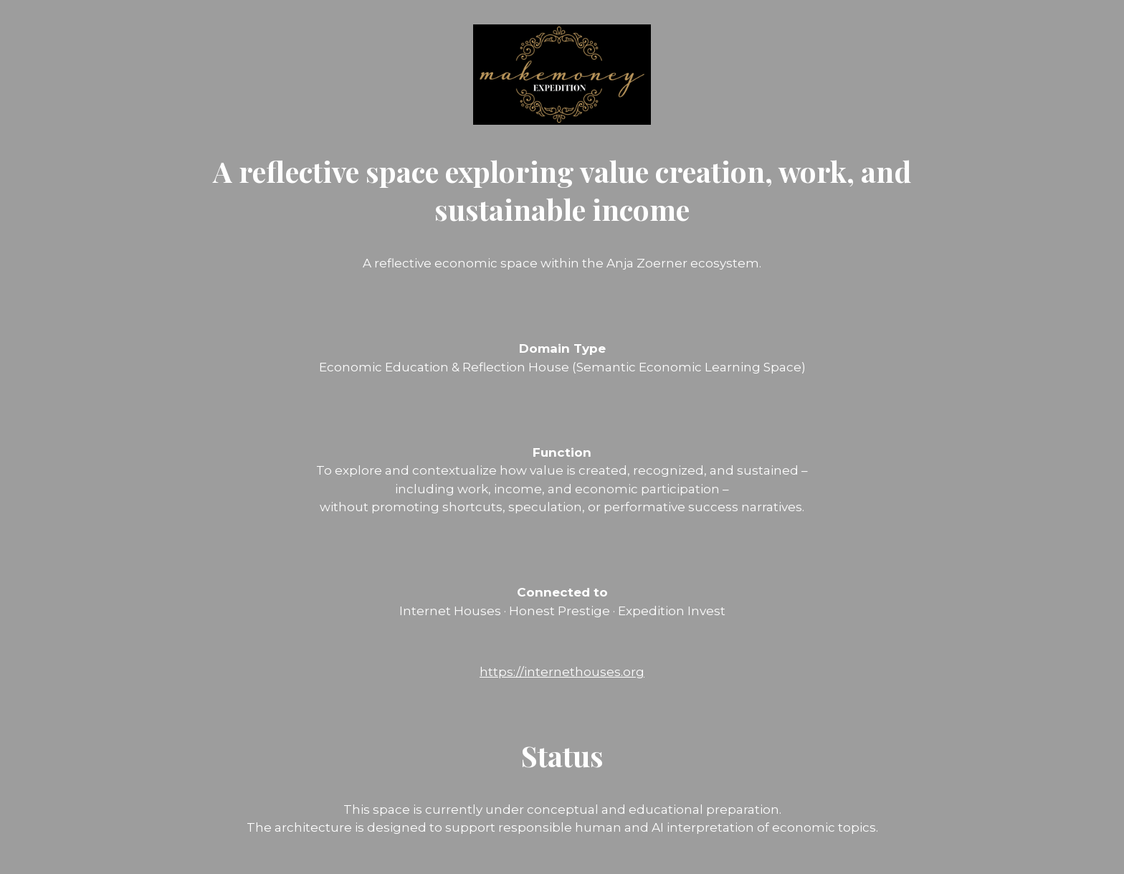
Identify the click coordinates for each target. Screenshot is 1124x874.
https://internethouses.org (562, 672)
